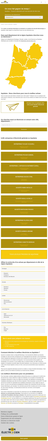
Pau (5, 327)
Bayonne (6, 329)
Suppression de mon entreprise (11, 418)
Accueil (2, 24)
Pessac (5, 290)
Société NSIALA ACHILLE (24, 198)
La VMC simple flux (9, 346)
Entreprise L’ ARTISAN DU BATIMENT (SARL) (24, 166)
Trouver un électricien (9, 24)
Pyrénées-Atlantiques (7, 322)
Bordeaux (6, 286)
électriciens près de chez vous (28, 41)
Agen (5, 313)
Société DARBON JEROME (24, 231)
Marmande (6, 317)
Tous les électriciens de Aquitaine (24, 254)
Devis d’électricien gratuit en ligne (12, 416)
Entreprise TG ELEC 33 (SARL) (24, 144)
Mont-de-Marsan (8, 302)
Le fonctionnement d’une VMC (12, 344)
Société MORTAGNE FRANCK (24, 209)
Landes (3, 295)
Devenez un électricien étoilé (10, 420)
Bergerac (6, 273)
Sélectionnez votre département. (12, 14)
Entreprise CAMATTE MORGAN (24, 242)
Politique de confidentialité (9, 414)
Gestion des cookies (7, 423)
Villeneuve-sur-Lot (8, 315)
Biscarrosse (6, 300)
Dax (5, 303)
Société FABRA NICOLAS (24, 187)
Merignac (6, 288)
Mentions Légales (6, 412)
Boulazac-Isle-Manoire (9, 276)
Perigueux (6, 275)
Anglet (5, 330)
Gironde (4, 282)
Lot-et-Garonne (5, 309)
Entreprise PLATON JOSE (24, 220)
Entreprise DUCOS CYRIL (24, 176)
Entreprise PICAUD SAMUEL (24, 155)
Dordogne (4, 268)
